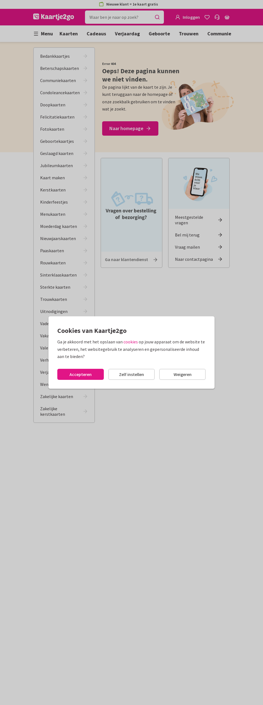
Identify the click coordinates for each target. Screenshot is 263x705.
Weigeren (183, 374)
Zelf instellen (131, 374)
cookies (130, 341)
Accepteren (80, 374)
